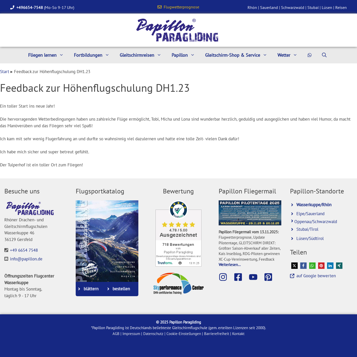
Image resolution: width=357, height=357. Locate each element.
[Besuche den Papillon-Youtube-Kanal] (256, 277)
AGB (116, 333)
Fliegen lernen (48, 55)
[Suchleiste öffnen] (324, 55)
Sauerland (269, 7)
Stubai (313, 7)
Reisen (341, 7)
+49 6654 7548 (24, 250)
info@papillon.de (26, 259)
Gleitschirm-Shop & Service (238, 55)
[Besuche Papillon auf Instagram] (225, 277)
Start (4, 71)
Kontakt (238, 333)
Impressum (131, 333)
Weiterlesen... (230, 264)
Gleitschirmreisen (143, 55)
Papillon (186, 55)
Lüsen (327, 7)
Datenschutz (153, 333)
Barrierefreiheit (216, 333)
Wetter (290, 55)
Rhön (252, 7)
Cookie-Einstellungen (183, 333)
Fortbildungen (94, 55)
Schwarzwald (292, 7)
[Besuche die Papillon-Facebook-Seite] (241, 277)
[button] (294, 265)
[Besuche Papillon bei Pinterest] (271, 277)
